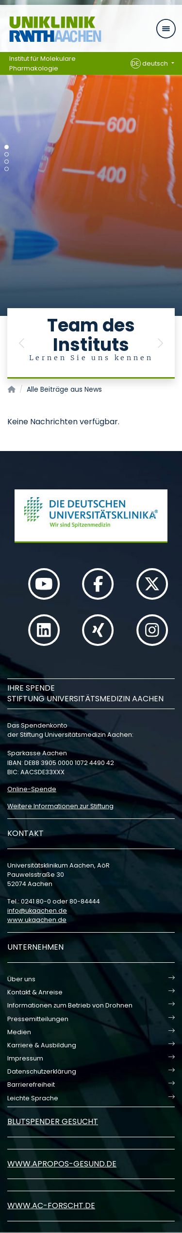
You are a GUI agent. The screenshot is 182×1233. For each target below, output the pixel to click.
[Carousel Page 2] (6, 154)
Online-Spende (31, 789)
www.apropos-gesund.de (61, 1163)
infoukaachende (37, 910)
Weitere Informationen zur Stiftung (60, 806)
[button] (21, 343)
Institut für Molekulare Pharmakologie (42, 63)
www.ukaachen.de (36, 920)
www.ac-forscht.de (51, 1205)
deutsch (150, 63)
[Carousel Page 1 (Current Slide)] (6, 147)
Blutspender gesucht (52, 1121)
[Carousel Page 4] (6, 169)
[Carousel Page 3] (6, 161)
